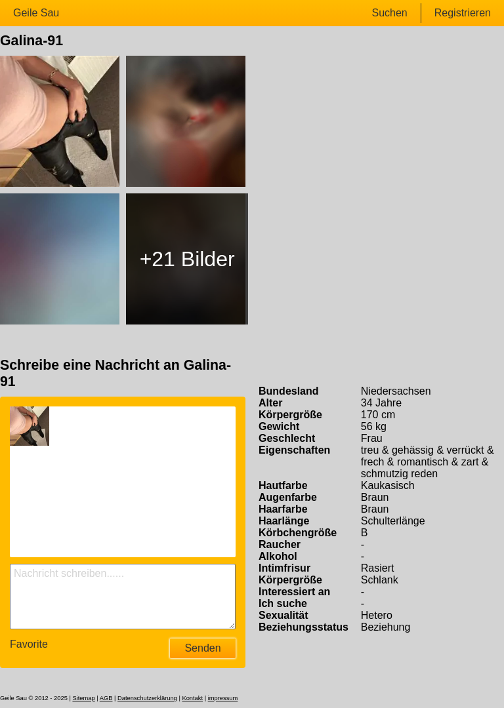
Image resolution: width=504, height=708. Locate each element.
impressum (223, 698)
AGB (106, 698)
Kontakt (192, 698)
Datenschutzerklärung (147, 698)
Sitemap (83, 698)
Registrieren (462, 12)
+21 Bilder (187, 259)
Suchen (389, 12)
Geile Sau (36, 12)
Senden (202, 648)
